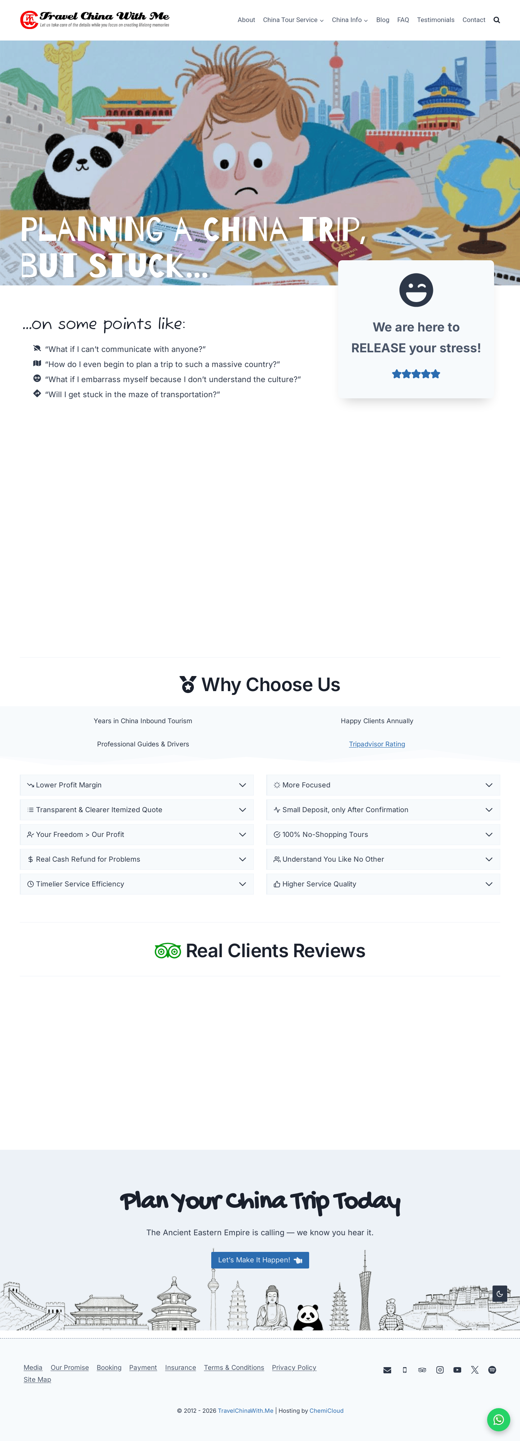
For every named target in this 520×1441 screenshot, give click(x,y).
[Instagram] (440, 1370)
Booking (109, 1367)
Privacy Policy (294, 1367)
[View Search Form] (496, 20)
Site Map (37, 1379)
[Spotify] (492, 1370)
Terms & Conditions (234, 1367)
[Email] (387, 1370)
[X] (475, 1370)
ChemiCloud (327, 1410)
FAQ (403, 20)
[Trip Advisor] (422, 1370)
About (246, 20)
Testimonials (436, 20)
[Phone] (405, 1370)
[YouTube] (457, 1370)
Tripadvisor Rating (377, 746)
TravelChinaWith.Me (246, 1410)
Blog (383, 20)
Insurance (180, 1367)
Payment (143, 1367)
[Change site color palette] (500, 1294)
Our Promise (70, 1367)
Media (33, 1367)
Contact (473, 20)
